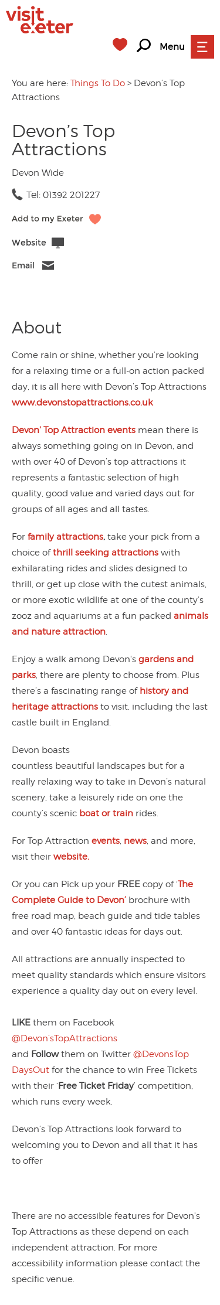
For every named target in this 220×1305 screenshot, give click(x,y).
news (135, 841)
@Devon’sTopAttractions (64, 1038)
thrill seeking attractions (105, 552)
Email (23, 266)
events (106, 841)
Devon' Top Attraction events (74, 430)
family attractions (65, 536)
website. (71, 856)
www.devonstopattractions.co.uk (82, 402)
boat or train (106, 813)
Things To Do (97, 83)
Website (29, 243)
